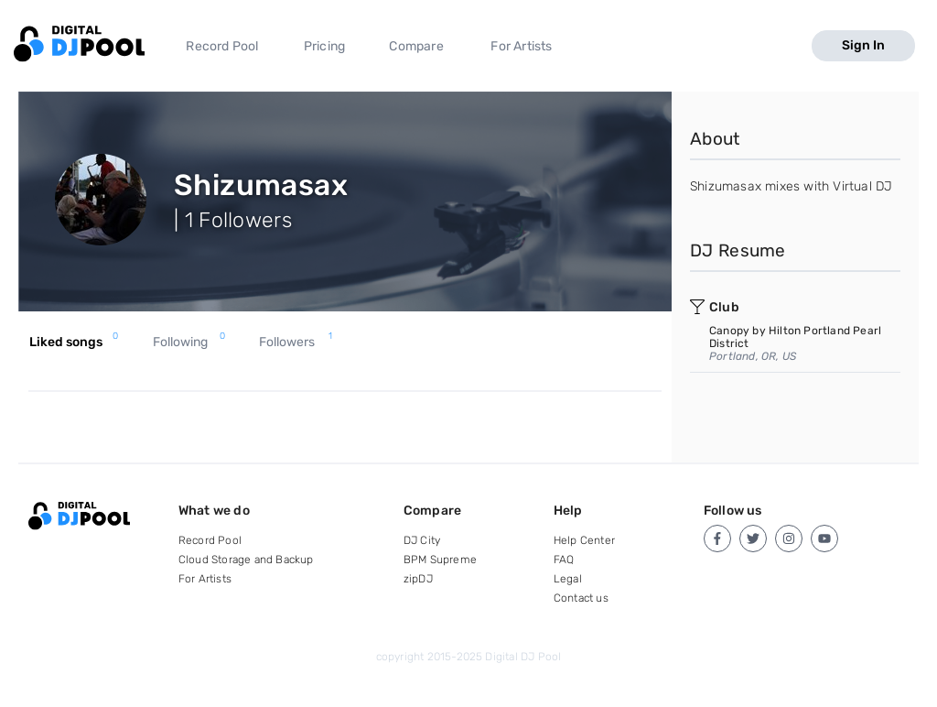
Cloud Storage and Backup (246, 559)
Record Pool (222, 46)
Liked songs (73, 342)
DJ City (422, 540)
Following (189, 342)
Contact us (581, 598)
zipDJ (418, 578)
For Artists (521, 46)
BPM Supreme (440, 559)
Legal (568, 578)
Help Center (584, 540)
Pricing (324, 46)
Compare (416, 46)
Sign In (863, 45)
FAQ (564, 559)
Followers (295, 342)
